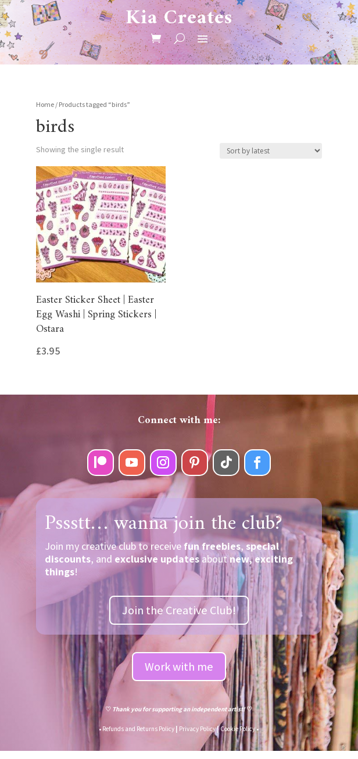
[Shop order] (271, 151)
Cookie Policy (237, 729)
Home (45, 104)
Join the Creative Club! (179, 610)
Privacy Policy (197, 729)
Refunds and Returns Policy (138, 729)
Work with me (179, 666)
